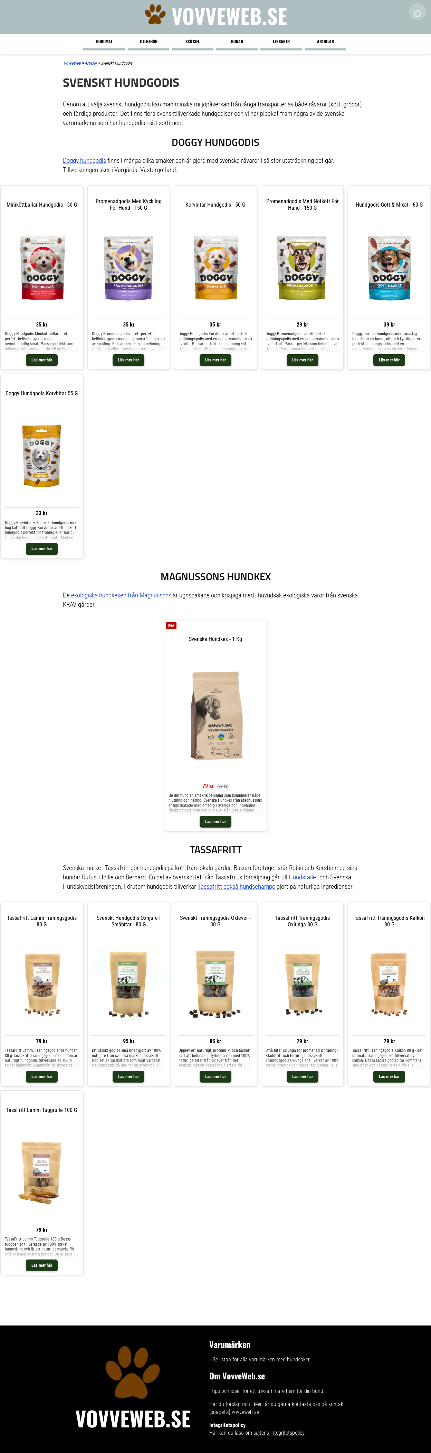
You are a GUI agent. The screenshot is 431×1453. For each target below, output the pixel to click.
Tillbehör (148, 41)
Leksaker (281, 41)
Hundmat (104, 41)
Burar (237, 41)
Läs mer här (41, 359)
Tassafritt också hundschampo (236, 886)
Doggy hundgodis (84, 160)
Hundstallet (303, 877)
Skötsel (192, 41)
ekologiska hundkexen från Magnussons (121, 595)
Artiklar (325, 41)
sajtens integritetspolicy (278, 1433)
